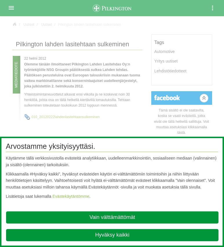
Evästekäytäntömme (70, 196)
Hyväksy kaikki (112, 235)
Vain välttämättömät (112, 217)
